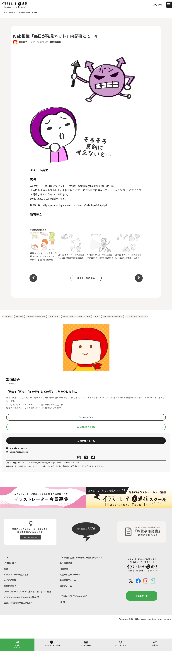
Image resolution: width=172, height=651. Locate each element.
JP (154, 4)
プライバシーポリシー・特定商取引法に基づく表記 (27, 591)
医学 (88, 316)
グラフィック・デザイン (136, 316)
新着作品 (155, 643)
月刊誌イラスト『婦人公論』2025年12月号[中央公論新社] (71, 247)
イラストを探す (85, 643)
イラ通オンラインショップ (73, 596)
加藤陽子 (23, 42)
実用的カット (68, 316)
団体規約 (64, 568)
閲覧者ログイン (17, 644)
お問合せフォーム (86, 440)
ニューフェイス (120, 643)
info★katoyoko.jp (16, 448)
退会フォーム (66, 585)
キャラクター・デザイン (112, 316)
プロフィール (85, 417)
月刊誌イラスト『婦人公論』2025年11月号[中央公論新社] (100, 247)
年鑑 (6, 568)
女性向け (7, 316)
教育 (96, 316)
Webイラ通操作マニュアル (17, 602)
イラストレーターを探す (51, 643)
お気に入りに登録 (86, 427)
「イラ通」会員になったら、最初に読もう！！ (81, 557)
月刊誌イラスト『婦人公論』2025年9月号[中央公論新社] (128, 247)
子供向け (19, 316)
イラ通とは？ (10, 563)
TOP (6, 557)
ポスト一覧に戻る (86, 277)
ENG (159, 4)
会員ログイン (142, 595)
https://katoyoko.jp (17, 452)
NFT (63, 601)
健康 (80, 316)
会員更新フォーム (68, 580)
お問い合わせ (10, 585)
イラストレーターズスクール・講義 (21, 597)
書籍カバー (54, 316)
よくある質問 (10, 580)
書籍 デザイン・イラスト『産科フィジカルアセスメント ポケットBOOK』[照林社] (43, 246)
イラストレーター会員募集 (16, 574)
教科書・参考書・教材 (36, 316)
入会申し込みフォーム (70, 574)
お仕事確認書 (66, 563)
